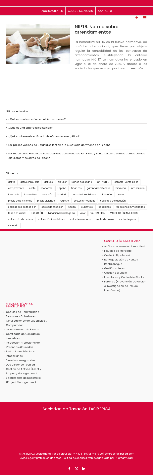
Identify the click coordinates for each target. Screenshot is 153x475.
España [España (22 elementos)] (62, 188)
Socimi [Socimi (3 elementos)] (72, 207)
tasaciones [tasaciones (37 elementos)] (104, 207)
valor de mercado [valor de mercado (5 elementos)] (80, 219)
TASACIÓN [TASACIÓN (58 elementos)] (37, 213)
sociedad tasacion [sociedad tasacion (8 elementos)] (52, 207)
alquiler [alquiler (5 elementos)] (62, 182)
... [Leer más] (135, 68)
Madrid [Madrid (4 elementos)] (62, 194)
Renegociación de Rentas (121, 259)
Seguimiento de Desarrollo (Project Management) (23, 380)
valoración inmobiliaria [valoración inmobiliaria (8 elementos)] (51, 219)
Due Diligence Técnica (20, 365)
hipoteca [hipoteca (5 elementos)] (121, 188)
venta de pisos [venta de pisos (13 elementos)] (127, 219)
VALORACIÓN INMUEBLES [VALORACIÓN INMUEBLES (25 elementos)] (124, 213)
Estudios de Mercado (118, 251)
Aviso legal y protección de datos (40, 458)
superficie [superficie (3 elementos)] (87, 207)
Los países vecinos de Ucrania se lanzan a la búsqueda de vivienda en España (59, 145)
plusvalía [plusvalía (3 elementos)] (106, 194)
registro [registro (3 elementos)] (64, 200)
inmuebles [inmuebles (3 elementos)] (30, 194)
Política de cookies (74, 458)
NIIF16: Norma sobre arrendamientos (96, 29)
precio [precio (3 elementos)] (120, 194)
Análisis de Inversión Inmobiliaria (125, 246)
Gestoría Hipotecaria (117, 255)
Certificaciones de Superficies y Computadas (26, 323)
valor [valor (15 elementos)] (82, 213)
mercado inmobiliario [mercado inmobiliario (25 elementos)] (83, 194)
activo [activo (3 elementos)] (11, 182)
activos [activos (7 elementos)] (48, 182)
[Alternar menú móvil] (145, 18)
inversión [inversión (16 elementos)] (47, 194)
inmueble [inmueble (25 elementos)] (13, 194)
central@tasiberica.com (119, 453)
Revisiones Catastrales (21, 316)
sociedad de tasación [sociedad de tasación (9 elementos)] (113, 200)
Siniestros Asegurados (20, 360)
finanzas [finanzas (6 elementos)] (76, 188)
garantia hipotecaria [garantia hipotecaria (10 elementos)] (99, 188)
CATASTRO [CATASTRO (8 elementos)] (103, 182)
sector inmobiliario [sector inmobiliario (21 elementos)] (84, 200)
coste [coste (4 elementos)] (32, 188)
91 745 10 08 (95, 453)
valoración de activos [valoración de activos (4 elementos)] (20, 219)
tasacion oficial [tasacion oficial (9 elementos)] (17, 213)
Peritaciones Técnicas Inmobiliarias (20, 354)
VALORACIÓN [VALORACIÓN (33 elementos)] (97, 213)
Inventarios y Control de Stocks (124, 277)
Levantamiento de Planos (22, 329)
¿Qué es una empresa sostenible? (30, 128)
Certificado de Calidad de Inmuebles (23, 336)
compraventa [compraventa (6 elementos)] (16, 188)
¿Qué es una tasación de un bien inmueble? (37, 119)
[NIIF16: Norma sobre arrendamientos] (38, 44)
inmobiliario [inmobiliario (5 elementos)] (137, 188)
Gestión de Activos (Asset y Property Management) (23, 371)
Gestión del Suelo (115, 273)
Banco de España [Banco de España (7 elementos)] (82, 182)
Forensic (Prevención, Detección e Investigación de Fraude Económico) (125, 286)
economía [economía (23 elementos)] (46, 188)
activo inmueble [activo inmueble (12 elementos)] (29, 182)
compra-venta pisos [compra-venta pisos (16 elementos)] (126, 182)
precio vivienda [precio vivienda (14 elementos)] (46, 200)
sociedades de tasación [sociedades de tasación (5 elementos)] (22, 207)
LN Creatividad (124, 458)
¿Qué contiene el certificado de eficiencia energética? (44, 136)
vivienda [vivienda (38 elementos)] (13, 225)
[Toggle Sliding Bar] (137, 18)
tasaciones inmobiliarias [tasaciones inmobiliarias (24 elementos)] (130, 207)
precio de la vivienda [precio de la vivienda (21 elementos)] (20, 200)
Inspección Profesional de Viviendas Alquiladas (23, 345)
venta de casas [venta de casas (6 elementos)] (105, 219)
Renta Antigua (113, 264)
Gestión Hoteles (114, 268)
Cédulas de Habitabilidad (22, 312)
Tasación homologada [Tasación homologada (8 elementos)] (61, 213)
